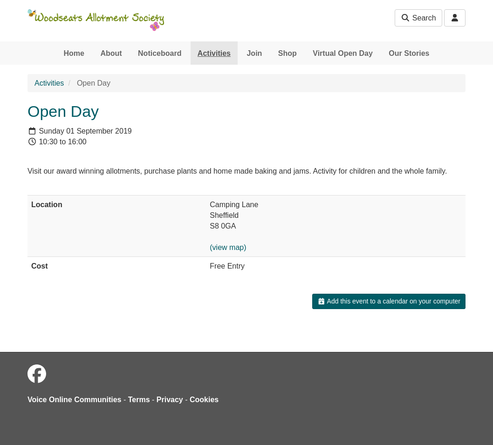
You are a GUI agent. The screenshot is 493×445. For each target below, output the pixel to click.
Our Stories (409, 53)
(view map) (228, 247)
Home (74, 53)
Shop (287, 53)
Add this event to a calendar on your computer (388, 301)
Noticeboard (159, 53)
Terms (139, 400)
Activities (214, 53)
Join (254, 53)
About (111, 53)
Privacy (170, 400)
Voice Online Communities (74, 400)
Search (418, 18)
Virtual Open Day (343, 53)
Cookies (204, 400)
